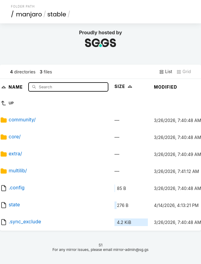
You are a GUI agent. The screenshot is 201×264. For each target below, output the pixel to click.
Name (16, 86)
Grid (183, 71)
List (165, 71)
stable (56, 14)
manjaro (29, 14)
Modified (165, 87)
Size (124, 86)
